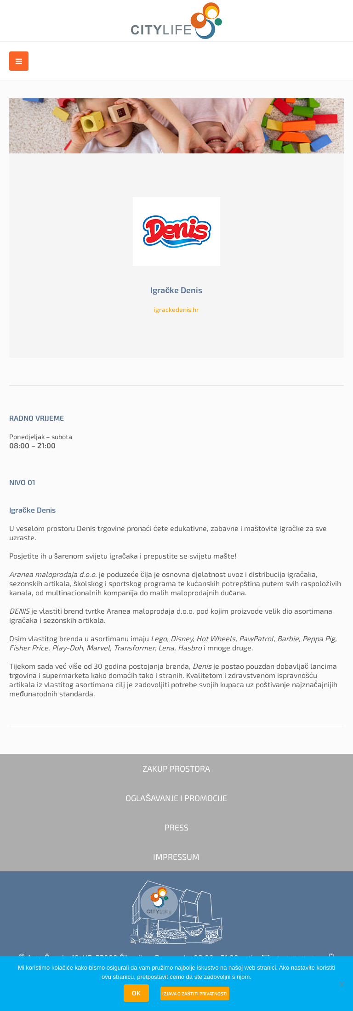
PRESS (176, 827)
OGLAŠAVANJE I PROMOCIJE (176, 798)
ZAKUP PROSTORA (176, 768)
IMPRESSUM (176, 857)
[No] (341, 983)
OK (136, 993)
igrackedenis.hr (176, 309)
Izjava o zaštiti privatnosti (195, 993)
